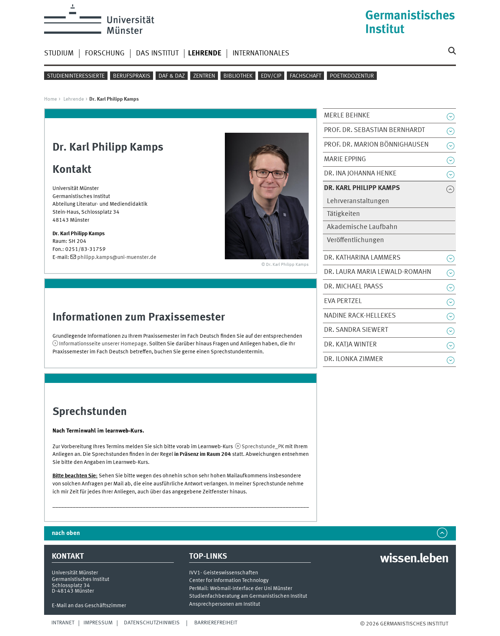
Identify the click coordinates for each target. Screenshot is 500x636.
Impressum (98, 623)
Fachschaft (305, 76)
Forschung (105, 53)
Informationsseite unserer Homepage (103, 344)
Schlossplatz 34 (71, 586)
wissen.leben (414, 559)
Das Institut (157, 53)
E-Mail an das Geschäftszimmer (89, 606)
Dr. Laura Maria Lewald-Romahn (377, 272)
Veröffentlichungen (355, 240)
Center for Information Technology (229, 580)
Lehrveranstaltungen (358, 201)
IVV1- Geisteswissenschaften (223, 573)
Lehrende (73, 99)
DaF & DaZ (172, 76)
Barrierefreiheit (215, 623)
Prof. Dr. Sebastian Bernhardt (374, 130)
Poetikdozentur (352, 76)
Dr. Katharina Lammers (362, 258)
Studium (59, 53)
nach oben (66, 533)
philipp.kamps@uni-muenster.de (116, 257)
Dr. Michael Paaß (353, 286)
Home (50, 99)
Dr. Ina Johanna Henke (360, 173)
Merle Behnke (347, 115)
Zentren (204, 76)
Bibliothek (238, 76)
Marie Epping (345, 159)
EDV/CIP (271, 76)
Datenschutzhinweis (152, 623)
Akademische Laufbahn (362, 227)
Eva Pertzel (343, 301)
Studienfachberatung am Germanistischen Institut (248, 596)
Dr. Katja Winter (350, 344)
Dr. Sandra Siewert (356, 330)
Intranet (62, 623)
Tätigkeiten (343, 214)
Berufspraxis (131, 76)
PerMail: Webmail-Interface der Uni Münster (240, 589)
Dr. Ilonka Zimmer (353, 359)
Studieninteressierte (76, 76)
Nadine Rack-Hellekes (360, 316)
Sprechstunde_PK (263, 447)
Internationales (261, 53)
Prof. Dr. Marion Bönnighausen (376, 144)
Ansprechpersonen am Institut (224, 604)
